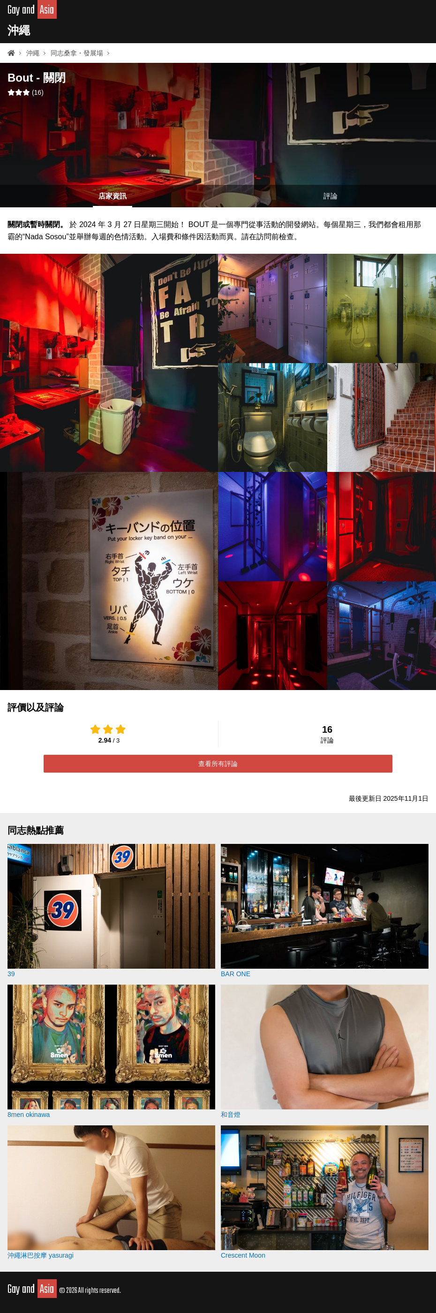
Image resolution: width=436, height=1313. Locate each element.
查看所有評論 (218, 763)
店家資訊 (112, 196)
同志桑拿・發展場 (77, 53)
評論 (330, 196)
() (26, 92)
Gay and (32, 10)
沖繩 (19, 30)
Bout (20, 77)
